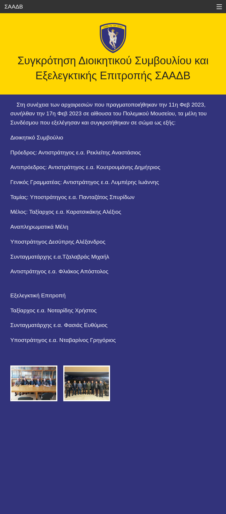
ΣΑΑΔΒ (13, 7)
